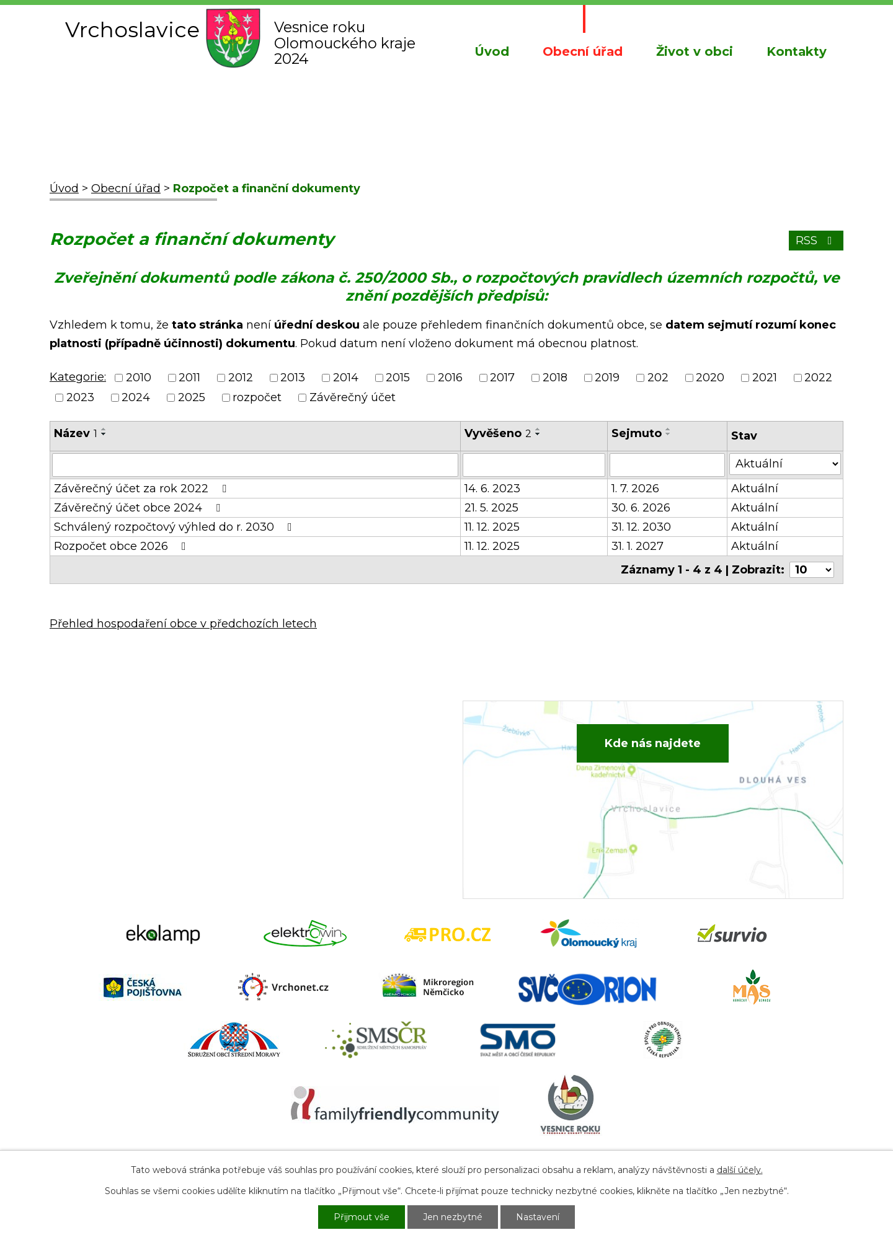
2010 (138, 377)
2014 (345, 377)
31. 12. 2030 (641, 527)
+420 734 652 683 (326, 770)
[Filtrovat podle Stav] (785, 464)
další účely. (740, 1169)
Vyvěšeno (497, 433)
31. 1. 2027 (637, 546)
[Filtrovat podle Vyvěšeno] (534, 465)
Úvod (491, 51)
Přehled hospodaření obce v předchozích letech (183, 624)
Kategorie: (78, 377)
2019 (607, 377)
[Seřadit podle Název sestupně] (104, 434)
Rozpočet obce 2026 (122, 546)
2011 (189, 377)
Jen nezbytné (452, 1217)
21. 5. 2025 (491, 508)
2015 (398, 377)
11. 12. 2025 (492, 527)
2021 (764, 377)
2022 (818, 377)
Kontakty (796, 51)
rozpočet (257, 397)
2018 (555, 377)
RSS (816, 240)
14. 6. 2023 (492, 488)
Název (75, 433)
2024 (136, 397)
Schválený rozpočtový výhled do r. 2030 (175, 527)
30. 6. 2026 (640, 508)
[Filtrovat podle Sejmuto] (667, 465)
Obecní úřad (583, 51)
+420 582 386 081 (325, 751)
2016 (450, 377)
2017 (502, 377)
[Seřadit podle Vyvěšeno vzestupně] (538, 429)
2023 (80, 397)
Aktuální (754, 488)
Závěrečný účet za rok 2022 (142, 488)
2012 (240, 377)
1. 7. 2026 (635, 488)
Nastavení (537, 1217)
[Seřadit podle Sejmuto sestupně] (668, 434)
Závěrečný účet (352, 397)
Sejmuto (636, 433)
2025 (191, 397)
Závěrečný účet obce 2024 (139, 508)
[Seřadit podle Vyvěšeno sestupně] (538, 434)
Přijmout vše (361, 1217)
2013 (292, 377)
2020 (710, 377)
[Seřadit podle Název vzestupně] (104, 429)
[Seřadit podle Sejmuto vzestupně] (668, 429)
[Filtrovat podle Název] (255, 465)
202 (658, 377)
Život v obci (694, 51)
